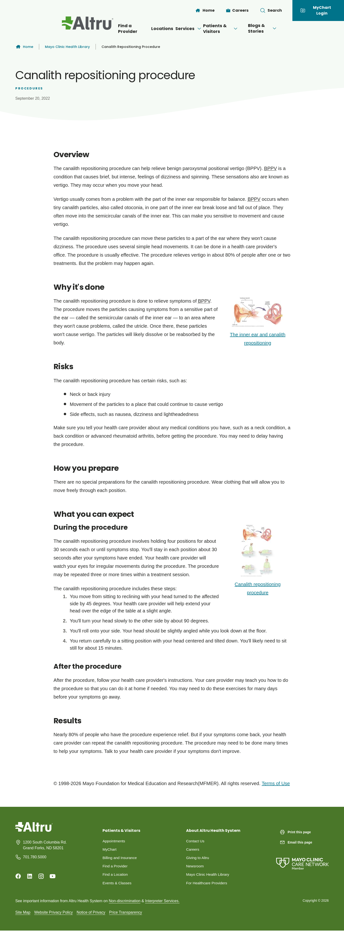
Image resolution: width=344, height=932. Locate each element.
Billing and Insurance (120, 858)
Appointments (114, 841)
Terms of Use (276, 783)
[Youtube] (52, 876)
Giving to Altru (198, 858)
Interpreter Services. (162, 902)
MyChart (109, 850)
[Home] (204, 10)
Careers (193, 850)
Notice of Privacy (91, 913)
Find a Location (115, 875)
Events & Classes (117, 884)
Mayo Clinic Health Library (67, 46)
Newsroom (195, 867)
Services (180, 28)
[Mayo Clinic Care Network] (302, 859)
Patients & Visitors (228, 28)
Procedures (29, 88)
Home (24, 47)
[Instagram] (41, 876)
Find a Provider (109, 28)
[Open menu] (191, 28)
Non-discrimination (124, 902)
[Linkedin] (29, 876)
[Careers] (237, 10)
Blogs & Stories (282, 28)
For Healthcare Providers (207, 884)
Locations (146, 28)
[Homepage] (34, 830)
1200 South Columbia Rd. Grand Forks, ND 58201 (45, 845)
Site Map (22, 913)
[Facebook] (18, 876)
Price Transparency (125, 913)
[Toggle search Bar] (271, 10)
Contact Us (195, 841)
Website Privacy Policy (53, 913)
